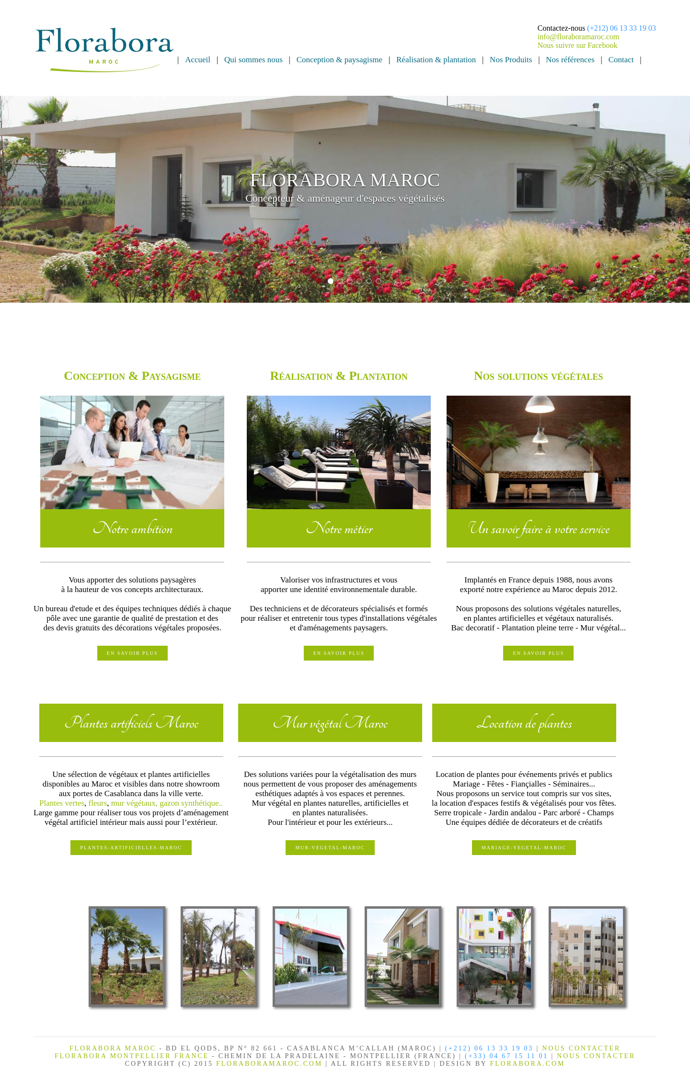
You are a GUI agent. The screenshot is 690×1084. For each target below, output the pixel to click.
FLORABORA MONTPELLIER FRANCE (133, 1056)
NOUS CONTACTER (581, 1048)
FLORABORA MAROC (112, 1048)
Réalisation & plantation (436, 59)
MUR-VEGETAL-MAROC (330, 847)
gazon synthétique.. (191, 803)
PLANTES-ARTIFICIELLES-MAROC (131, 847)
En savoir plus (132, 653)
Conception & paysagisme (339, 59)
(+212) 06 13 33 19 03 (621, 28)
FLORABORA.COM (527, 1063)
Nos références (570, 59)
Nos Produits (511, 59)
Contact (621, 59)
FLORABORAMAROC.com (269, 1063)
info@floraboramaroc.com (579, 37)
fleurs (98, 803)
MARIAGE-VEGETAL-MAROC (524, 847)
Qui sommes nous (253, 59)
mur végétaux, (135, 803)
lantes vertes (64, 803)
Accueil (197, 59)
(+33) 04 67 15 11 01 (506, 1056)
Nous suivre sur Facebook (578, 45)
